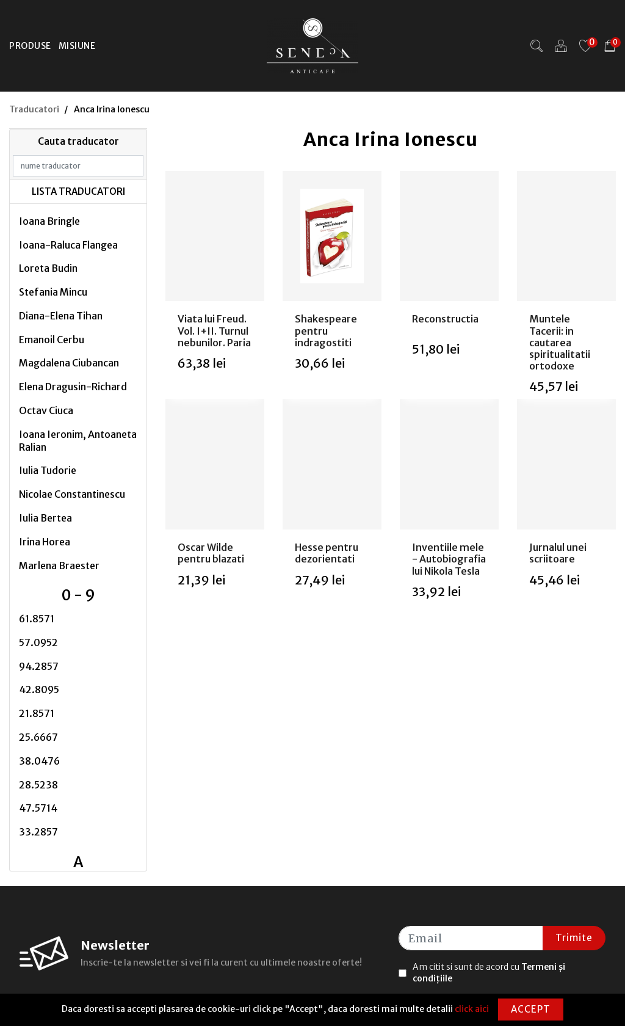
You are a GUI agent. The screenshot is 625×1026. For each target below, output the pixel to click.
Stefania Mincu (53, 292)
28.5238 (38, 785)
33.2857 (38, 832)
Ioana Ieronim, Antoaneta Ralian (78, 440)
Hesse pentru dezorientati (326, 553)
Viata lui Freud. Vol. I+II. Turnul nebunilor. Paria (214, 330)
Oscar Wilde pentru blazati (211, 553)
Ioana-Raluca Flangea (68, 245)
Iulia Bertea (45, 518)
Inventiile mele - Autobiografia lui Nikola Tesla (449, 559)
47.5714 (38, 808)
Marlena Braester (59, 565)
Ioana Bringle (49, 221)
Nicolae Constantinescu (72, 494)
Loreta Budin (48, 268)
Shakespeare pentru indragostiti (326, 330)
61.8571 (36, 619)
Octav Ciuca (46, 410)
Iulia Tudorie (47, 470)
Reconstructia (445, 319)
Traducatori (34, 109)
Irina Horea (44, 542)
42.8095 (39, 689)
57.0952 (38, 642)
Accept (531, 1009)
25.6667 (38, 737)
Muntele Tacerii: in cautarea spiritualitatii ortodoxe (559, 342)
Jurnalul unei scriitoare (558, 553)
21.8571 (36, 713)
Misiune (77, 45)
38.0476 (39, 761)
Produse (30, 45)
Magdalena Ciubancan (69, 363)
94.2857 (39, 666)
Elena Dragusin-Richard (73, 386)
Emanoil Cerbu (51, 339)
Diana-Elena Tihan (61, 316)
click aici (472, 1008)
